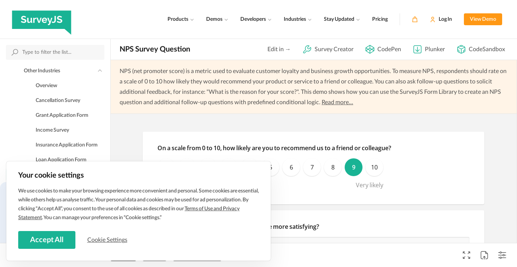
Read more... (337, 102)
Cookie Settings (107, 240)
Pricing (380, 19)
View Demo (483, 19)
